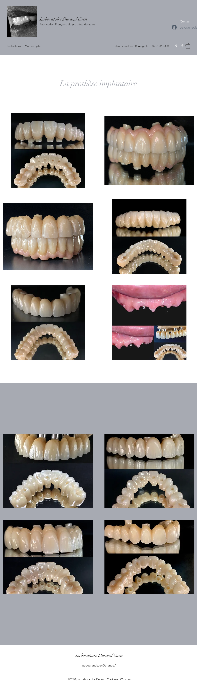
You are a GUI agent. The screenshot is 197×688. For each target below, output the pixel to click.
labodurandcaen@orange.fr (131, 46)
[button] (185, 21)
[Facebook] (182, 46)
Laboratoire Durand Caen (63, 19)
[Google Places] (176, 46)
